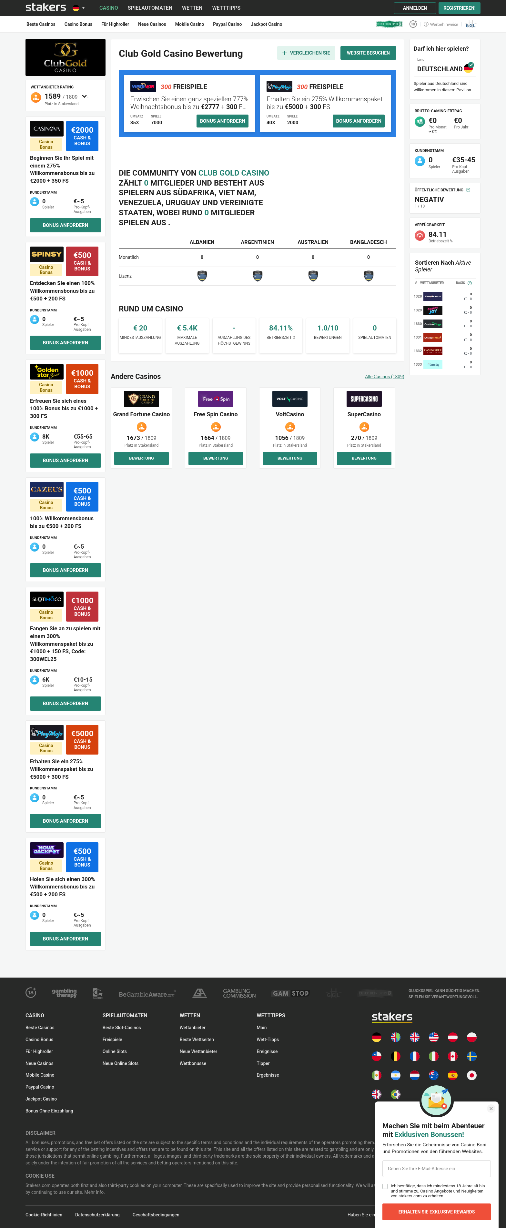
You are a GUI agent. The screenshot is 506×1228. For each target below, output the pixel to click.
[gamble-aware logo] (147, 993)
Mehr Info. (94, 1192)
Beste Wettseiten (197, 1039)
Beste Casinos (40, 1027)
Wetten (192, 8)
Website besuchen (368, 53)
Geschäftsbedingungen (156, 1214)
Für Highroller (39, 1051)
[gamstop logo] (290, 993)
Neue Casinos (39, 1063)
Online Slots (115, 1051)
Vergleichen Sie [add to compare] (306, 53)
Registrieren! (459, 8)
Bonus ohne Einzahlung (49, 1110)
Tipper (263, 1063)
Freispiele (112, 1039)
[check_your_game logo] (389, 24)
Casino (108, 8)
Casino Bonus (39, 1039)
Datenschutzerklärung (97, 1214)
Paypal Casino (39, 1087)
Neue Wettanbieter (199, 1051)
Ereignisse (267, 1051)
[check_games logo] (375, 993)
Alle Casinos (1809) (384, 376)
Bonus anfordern (65, 225)
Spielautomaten (150, 8)
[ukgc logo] (239, 993)
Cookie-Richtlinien (43, 1214)
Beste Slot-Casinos (122, 1027)
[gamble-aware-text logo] (445, 993)
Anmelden (415, 8)
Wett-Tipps (268, 1039)
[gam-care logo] (98, 993)
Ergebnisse (268, 1075)
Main (262, 1027)
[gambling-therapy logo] (64, 993)
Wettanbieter (193, 1027)
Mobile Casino (39, 1075)
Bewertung (141, 458)
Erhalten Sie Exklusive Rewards (437, 1211)
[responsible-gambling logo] (199, 993)
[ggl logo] (471, 24)
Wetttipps (226, 8)
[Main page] (45, 8)
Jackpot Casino (41, 1098)
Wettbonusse (193, 1063)
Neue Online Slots (120, 1063)
